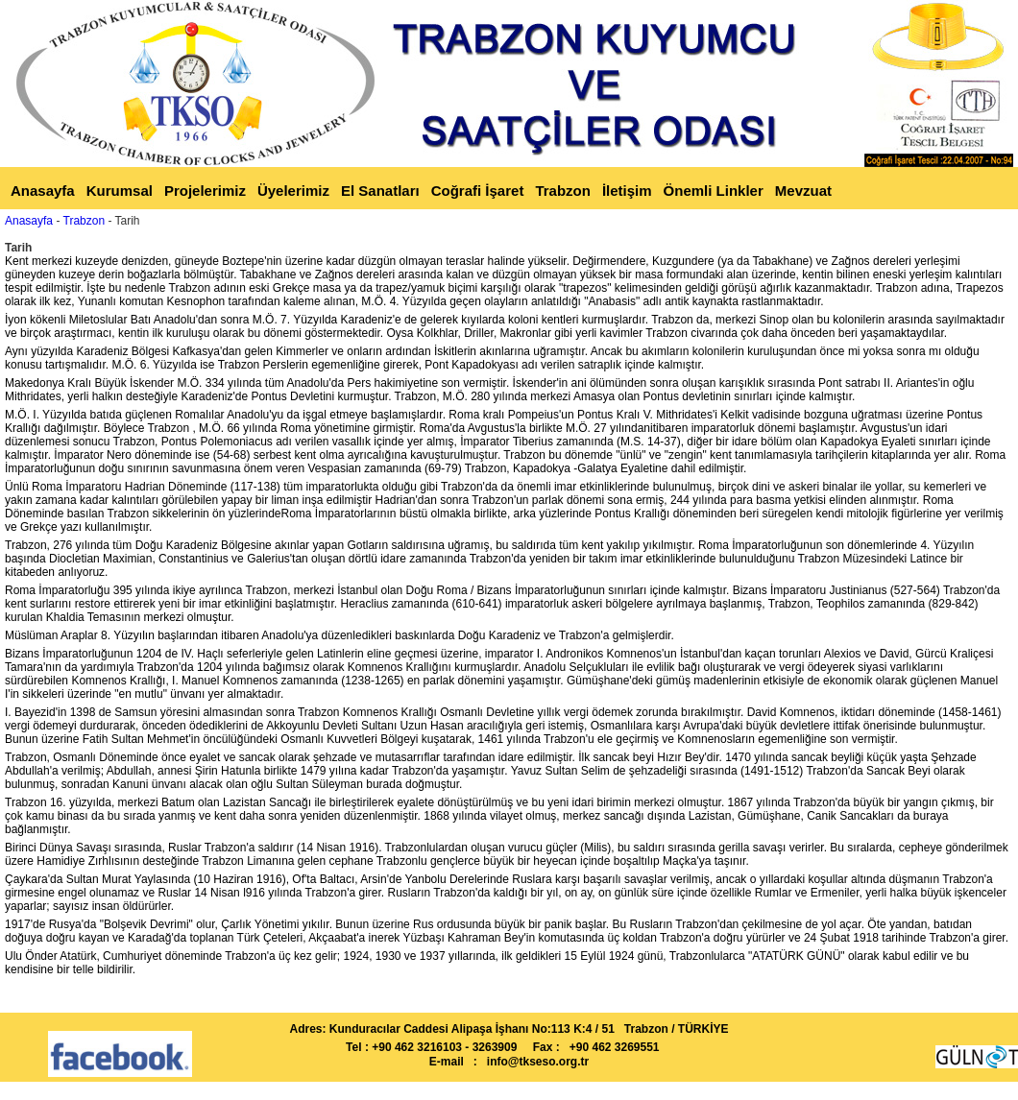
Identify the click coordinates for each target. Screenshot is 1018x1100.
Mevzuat (803, 190)
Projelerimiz (205, 190)
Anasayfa (43, 190)
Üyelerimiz (293, 190)
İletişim (627, 190)
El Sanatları (380, 190)
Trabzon (563, 190)
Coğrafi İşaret (477, 190)
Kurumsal (119, 190)
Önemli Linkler (714, 190)
